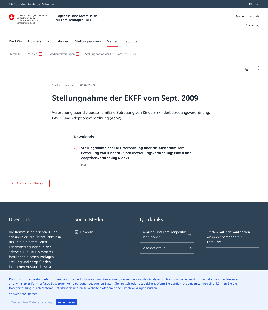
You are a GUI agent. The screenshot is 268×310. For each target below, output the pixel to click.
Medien (240, 16)
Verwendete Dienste (23, 294)
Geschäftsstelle (166, 248)
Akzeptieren (66, 302)
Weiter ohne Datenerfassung (31, 302)
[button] (15, 41)
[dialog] (134, 290)
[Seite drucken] (247, 68)
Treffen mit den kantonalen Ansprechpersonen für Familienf (232, 237)
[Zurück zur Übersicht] (29, 183)
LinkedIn (83, 232)
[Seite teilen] (256, 68)
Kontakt (254, 16)
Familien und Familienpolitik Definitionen (166, 234)
